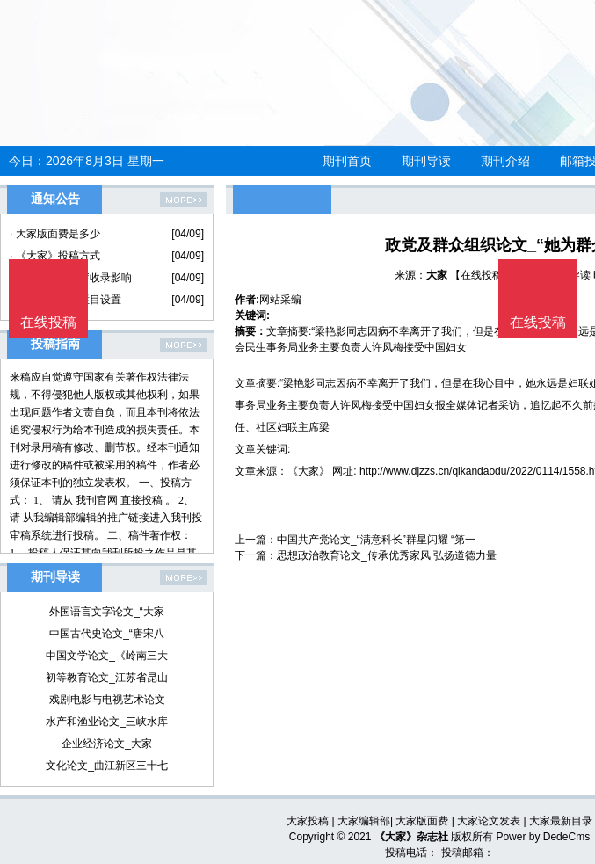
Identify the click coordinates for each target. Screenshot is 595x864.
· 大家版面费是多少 (55, 234)
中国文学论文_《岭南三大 (107, 656)
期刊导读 (426, 161)
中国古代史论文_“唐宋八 (106, 634)
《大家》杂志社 (411, 837)
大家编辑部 (363, 821)
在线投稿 (538, 322)
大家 (436, 275)
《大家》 (308, 471)
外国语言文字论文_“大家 (106, 612)
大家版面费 (421, 821)
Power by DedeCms (543, 837)
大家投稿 (308, 821)
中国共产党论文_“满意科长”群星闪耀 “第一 (376, 540)
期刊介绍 (505, 161)
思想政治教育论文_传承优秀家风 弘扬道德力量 (387, 555)
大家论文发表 (488, 821)
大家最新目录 (560, 821)
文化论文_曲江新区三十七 (107, 765)
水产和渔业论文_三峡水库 (107, 721)
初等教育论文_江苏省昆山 (107, 678)
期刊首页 (347, 161)
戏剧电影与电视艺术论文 (107, 699)
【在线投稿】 (481, 275)
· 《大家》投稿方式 (55, 256)
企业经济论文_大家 (107, 743)
